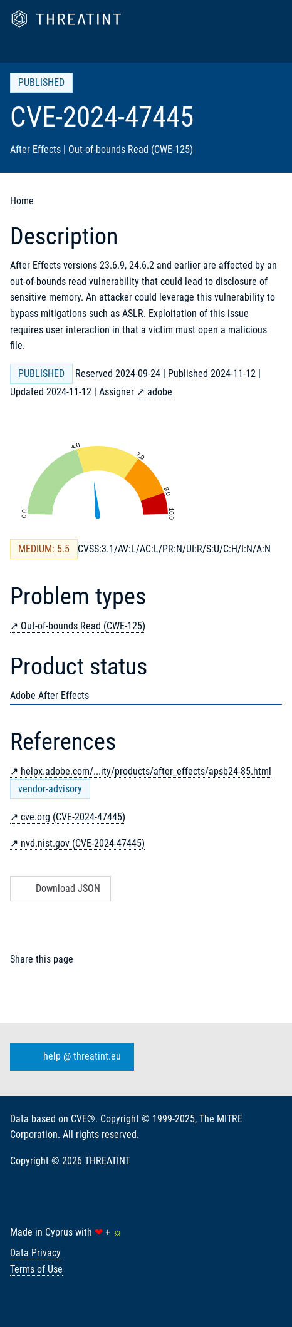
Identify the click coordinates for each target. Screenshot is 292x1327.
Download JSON (59, 888)
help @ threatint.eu (69, 1056)
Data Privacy (35, 1253)
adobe (159, 392)
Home (22, 201)
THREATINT (107, 1161)
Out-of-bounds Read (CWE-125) (83, 626)
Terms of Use (36, 1269)
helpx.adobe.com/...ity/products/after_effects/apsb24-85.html (146, 771)
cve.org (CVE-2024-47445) (73, 817)
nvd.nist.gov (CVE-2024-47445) (83, 843)
